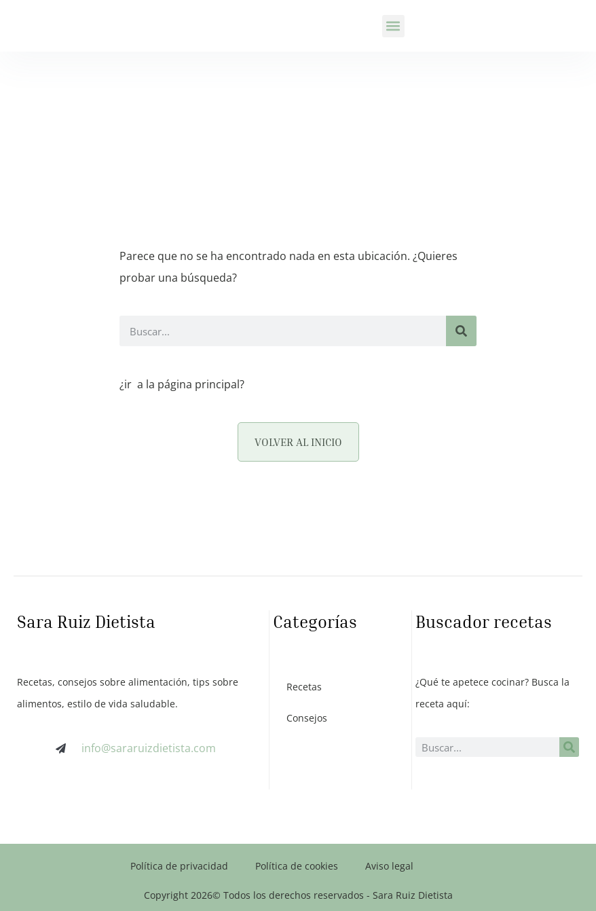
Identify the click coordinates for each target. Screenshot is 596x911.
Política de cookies (296, 865)
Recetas (304, 686)
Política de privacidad (179, 865)
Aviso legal (389, 865)
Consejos (306, 717)
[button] (393, 26)
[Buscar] (461, 331)
